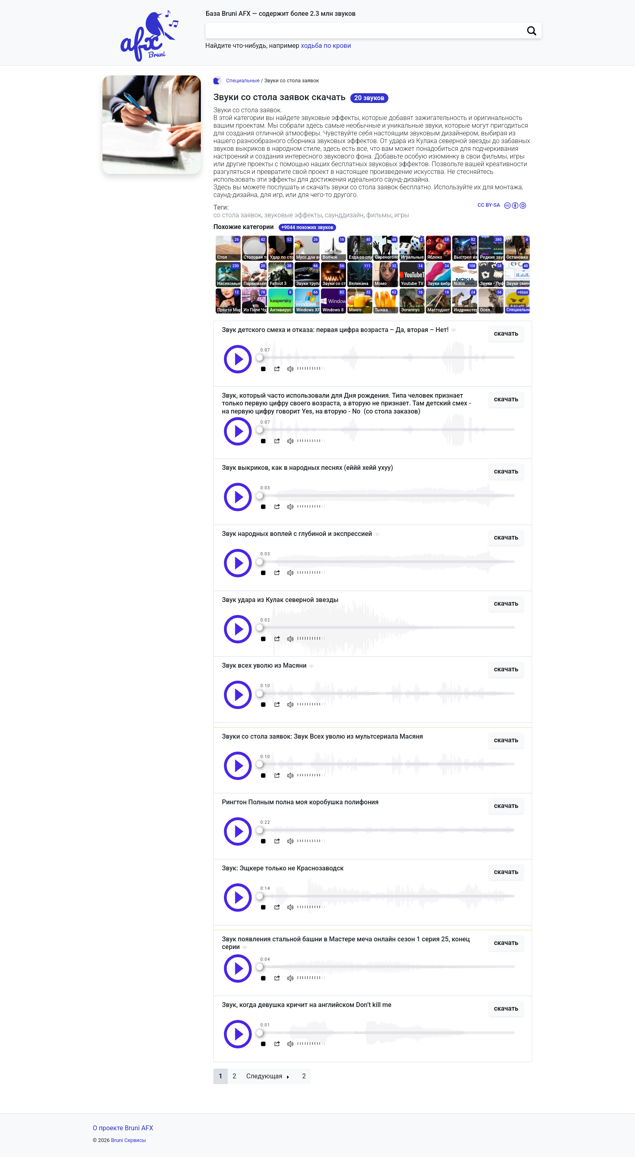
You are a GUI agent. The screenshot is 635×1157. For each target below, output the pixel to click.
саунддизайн (344, 215)
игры (401, 215)
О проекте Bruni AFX (123, 1128)
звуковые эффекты (293, 215)
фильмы (379, 215)
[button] (220, 1076)
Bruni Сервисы (128, 1140)
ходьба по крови (326, 45)
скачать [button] (506, 333)
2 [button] (234, 1076)
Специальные (243, 80)
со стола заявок (237, 215)
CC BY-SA (488, 205)
